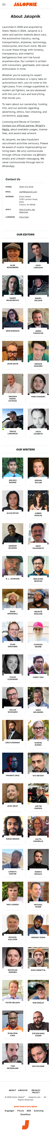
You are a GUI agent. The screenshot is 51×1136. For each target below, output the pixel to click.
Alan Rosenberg (12, 266)
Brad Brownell (12, 612)
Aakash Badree (13, 481)
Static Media (18, 1097)
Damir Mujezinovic (12, 299)
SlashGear (25, 1114)
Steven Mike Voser (38, 1034)
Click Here (24, 217)
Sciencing (38, 1111)
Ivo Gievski (38, 776)
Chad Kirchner (13, 645)
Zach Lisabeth (38, 433)
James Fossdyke (38, 332)
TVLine (20, 1111)
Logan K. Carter (12, 873)
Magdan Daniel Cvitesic (12, 398)
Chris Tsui (38, 677)
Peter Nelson (13, 1003)
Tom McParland (12, 1067)
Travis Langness (13, 432)
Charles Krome (38, 646)
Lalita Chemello (38, 840)
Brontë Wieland (38, 613)
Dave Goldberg (38, 711)
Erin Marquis (12, 331)
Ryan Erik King (13, 1034)
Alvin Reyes (13, 513)
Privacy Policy (36, 1091)
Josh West (12, 806)
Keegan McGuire (38, 365)
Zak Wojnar (38, 1066)
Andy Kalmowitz (38, 547)
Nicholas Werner (13, 971)
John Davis (12, 364)
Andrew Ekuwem (13, 547)
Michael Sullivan (12, 938)
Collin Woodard (13, 711)
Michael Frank (38, 906)
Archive (22, 1090)
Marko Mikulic (38, 873)
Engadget (9, 1111)
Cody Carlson (38, 266)
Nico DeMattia (38, 970)
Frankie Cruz (12, 775)
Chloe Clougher (13, 678)
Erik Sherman (13, 743)
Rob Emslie (38, 1003)
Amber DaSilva (38, 514)
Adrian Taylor (38, 481)
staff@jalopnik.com (28, 192)
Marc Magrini (38, 397)
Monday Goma (38, 937)
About (12, 1090)
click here (22, 115)
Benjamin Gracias (38, 580)
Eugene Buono (38, 744)
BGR (29, 1111)
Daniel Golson (38, 299)
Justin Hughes (38, 807)
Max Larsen (13, 905)
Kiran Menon (12, 839)
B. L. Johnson (13, 579)
